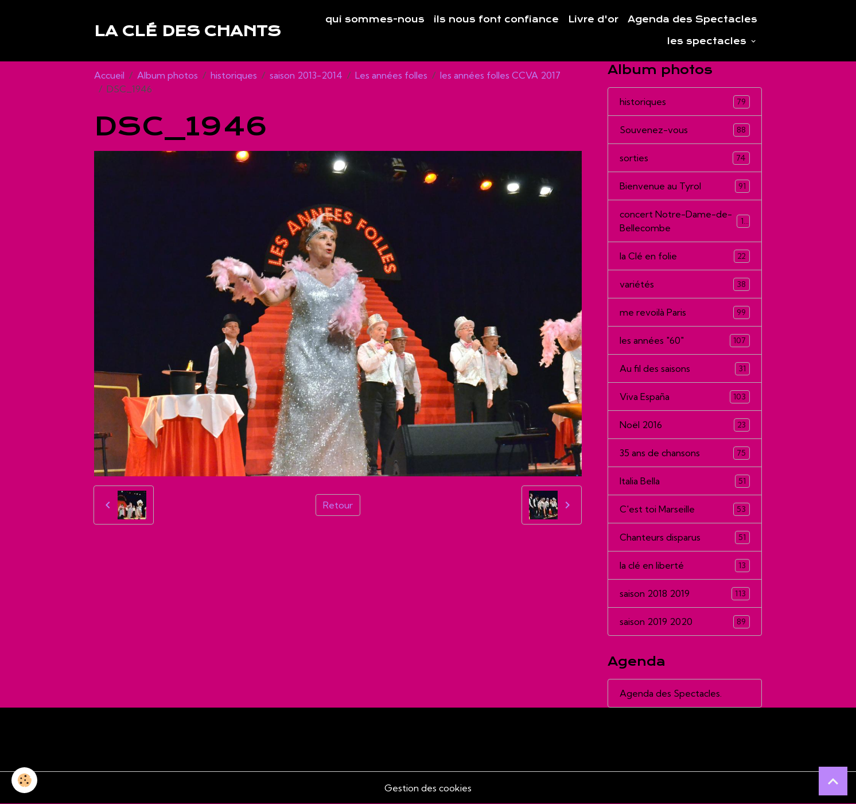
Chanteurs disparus (684, 537)
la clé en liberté (684, 565)
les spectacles (708, 41)
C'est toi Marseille (684, 509)
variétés (684, 284)
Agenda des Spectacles (692, 19)
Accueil (109, 75)
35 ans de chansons (684, 453)
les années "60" (684, 340)
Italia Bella (684, 481)
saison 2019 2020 (684, 621)
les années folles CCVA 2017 (500, 75)
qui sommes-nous (375, 19)
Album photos (167, 75)
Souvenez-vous (684, 130)
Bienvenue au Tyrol (684, 186)
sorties (684, 158)
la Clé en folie (684, 256)
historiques (234, 75)
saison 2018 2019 (684, 593)
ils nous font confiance (496, 19)
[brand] (187, 31)
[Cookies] (24, 780)
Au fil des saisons (684, 368)
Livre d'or (593, 19)
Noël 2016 (684, 425)
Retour (338, 505)
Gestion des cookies (428, 788)
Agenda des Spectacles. (671, 693)
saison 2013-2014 (306, 75)
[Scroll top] (833, 781)
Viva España (684, 396)
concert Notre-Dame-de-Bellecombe (684, 221)
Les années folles (391, 75)
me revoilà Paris (684, 312)
